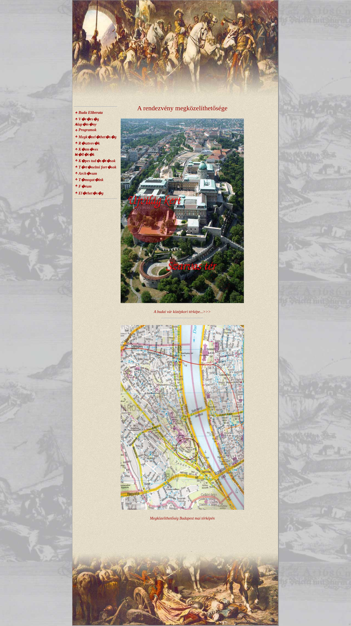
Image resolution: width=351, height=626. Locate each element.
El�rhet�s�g (90, 193)
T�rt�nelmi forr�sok (97, 167)
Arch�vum (87, 173)
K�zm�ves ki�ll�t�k (86, 152)
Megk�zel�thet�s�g (97, 137)
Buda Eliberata (90, 113)
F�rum (84, 186)
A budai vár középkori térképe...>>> (182, 312)
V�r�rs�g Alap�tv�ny (87, 121)
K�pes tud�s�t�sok (96, 161)
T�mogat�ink (90, 180)
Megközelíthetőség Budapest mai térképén (182, 518)
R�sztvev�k (89, 143)
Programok (87, 130)
